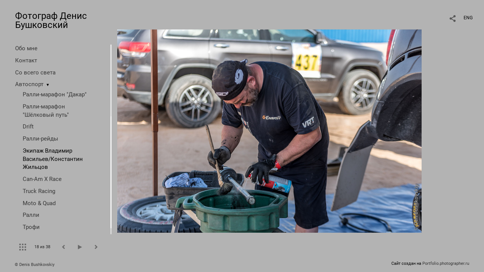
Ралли (31, 215)
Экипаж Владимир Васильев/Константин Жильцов (53, 159)
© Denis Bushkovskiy (34, 264)
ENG (468, 17)
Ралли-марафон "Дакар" (55, 94)
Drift (28, 126)
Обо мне (26, 48)
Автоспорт (29, 84)
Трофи (31, 227)
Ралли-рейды (40, 138)
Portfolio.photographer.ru (445, 263)
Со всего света (35, 72)
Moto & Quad (39, 203)
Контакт (26, 60)
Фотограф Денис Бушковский (51, 20)
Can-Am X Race (42, 179)
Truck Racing (39, 191)
